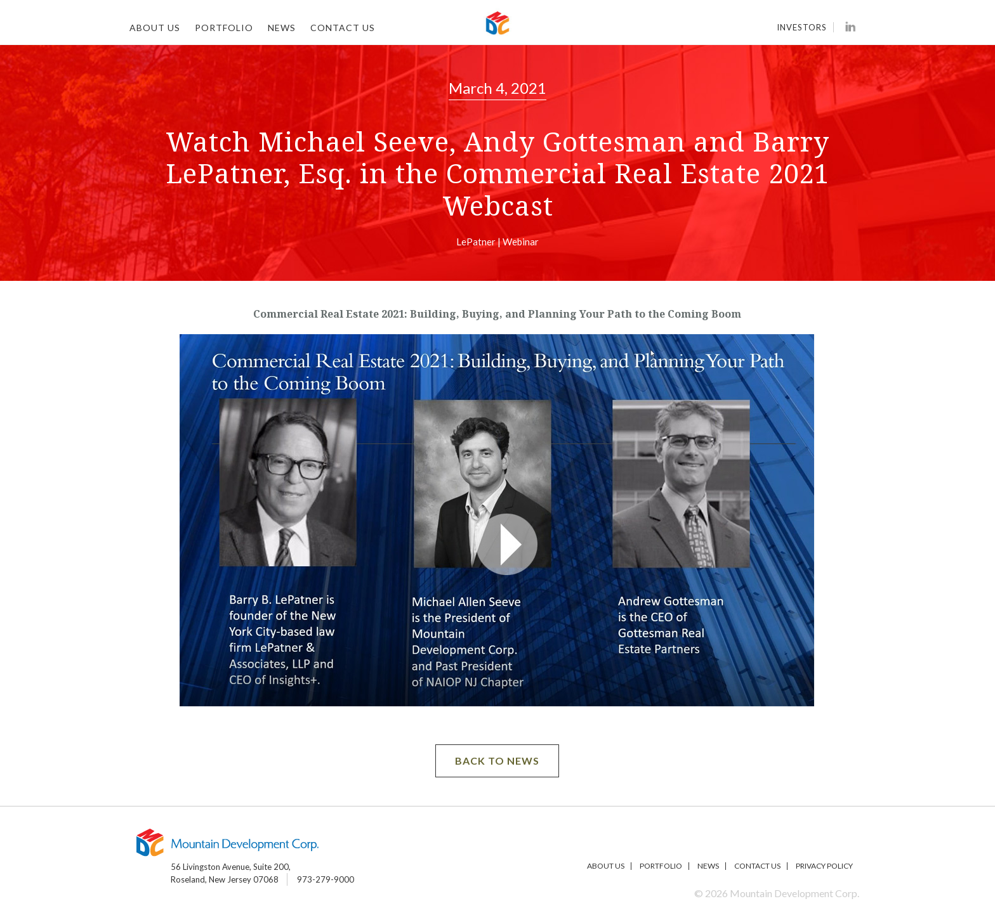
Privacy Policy (824, 866)
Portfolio (224, 27)
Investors (802, 27)
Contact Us (342, 27)
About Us (154, 27)
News (282, 27)
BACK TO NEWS (497, 761)
